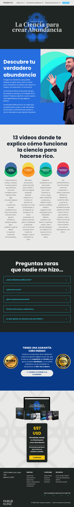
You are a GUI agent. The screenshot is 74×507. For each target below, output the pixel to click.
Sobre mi (20, 3)
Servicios (47, 478)
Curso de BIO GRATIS (62, 476)
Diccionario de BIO (61, 482)
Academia (66, 3)
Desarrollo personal (52, 3)
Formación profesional (34, 3)
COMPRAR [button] (37, 458)
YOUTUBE (64, 494)
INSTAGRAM (48, 494)
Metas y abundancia (33, 482)
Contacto (47, 480)
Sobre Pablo (48, 476)
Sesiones (47, 482)
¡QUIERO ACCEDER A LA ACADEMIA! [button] (37, 373)
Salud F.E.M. (30, 476)
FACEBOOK (57, 494)
